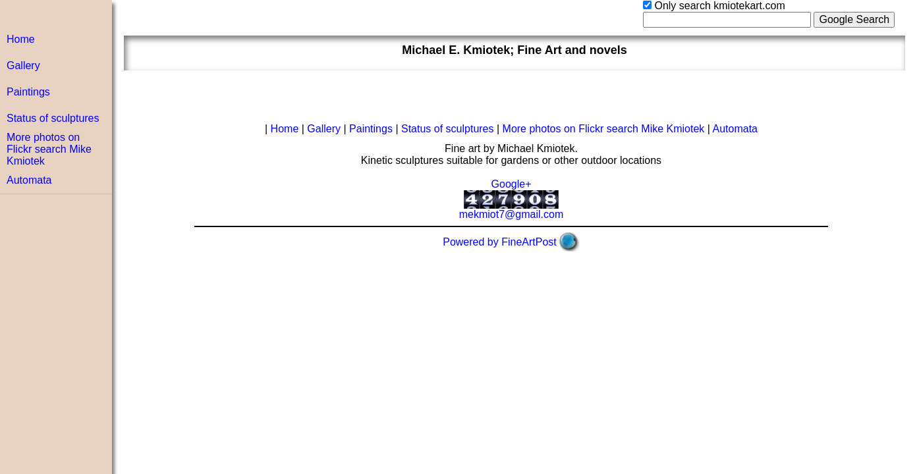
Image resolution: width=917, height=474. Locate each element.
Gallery (23, 65)
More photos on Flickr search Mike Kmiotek (49, 149)
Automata (29, 180)
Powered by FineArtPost (500, 242)
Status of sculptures (53, 118)
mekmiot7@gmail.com (511, 214)
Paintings (28, 91)
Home (21, 39)
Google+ (511, 184)
